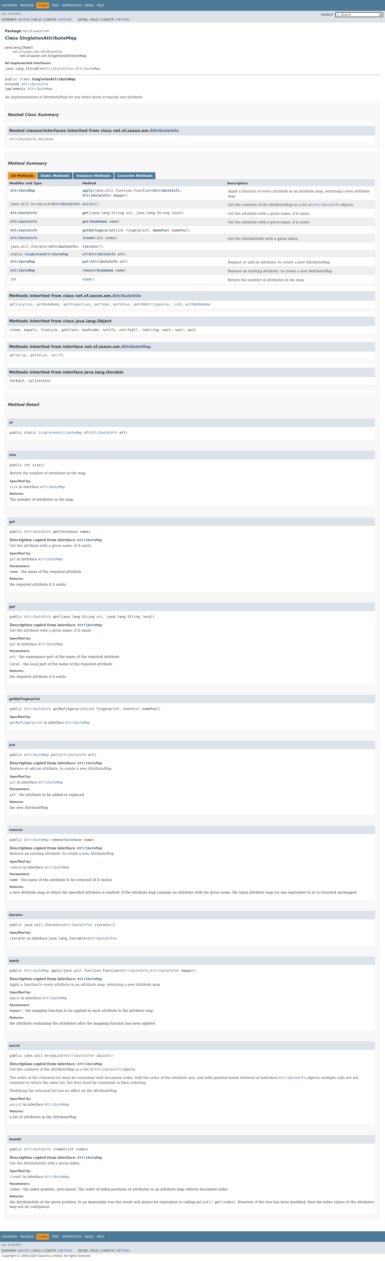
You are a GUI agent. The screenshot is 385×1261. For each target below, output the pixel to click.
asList (88, 204)
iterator (90, 246)
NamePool (161, 230)
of (84, 254)
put (85, 261)
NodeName (99, 221)
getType (102, 304)
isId (177, 304)
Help (100, 5)
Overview (9, 5)
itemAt (88, 238)
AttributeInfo (57, 69)
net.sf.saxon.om (35, 31)
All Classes (11, 13)
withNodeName (198, 304)
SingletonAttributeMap (46, 254)
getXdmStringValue (151, 304)
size (86, 279)
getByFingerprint (99, 230)
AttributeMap (87, 69)
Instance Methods (93, 176)
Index (89, 5)
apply (87, 190)
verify (57, 355)
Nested (23, 19)
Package (27, 5)
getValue (121, 304)
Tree (55, 5)
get (85, 213)
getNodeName (48, 304)
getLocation (21, 304)
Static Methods (54, 176)
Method (65, 19)
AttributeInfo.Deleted (31, 139)
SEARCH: (327, 14)
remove (88, 270)
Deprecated (72, 5)
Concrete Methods (135, 176)
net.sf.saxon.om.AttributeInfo (37, 52)
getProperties (76, 304)
